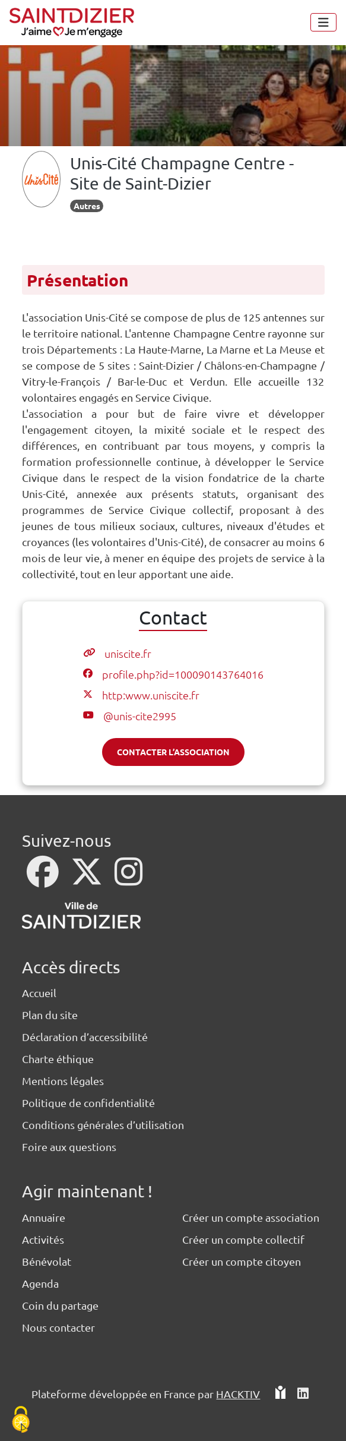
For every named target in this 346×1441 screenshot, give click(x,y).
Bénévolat (46, 1261)
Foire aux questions (69, 1146)
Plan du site (50, 1014)
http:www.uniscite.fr (150, 695)
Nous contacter (58, 1327)
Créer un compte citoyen (241, 1261)
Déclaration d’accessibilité (85, 1036)
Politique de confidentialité (88, 1102)
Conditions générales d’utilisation (103, 1124)
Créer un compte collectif (243, 1239)
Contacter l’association (173, 751)
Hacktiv (238, 1394)
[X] (88, 879)
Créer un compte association (250, 1217)
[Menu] (323, 22)
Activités (43, 1239)
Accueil (39, 992)
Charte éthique (58, 1058)
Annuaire (43, 1217)
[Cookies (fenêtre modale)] (21, 1420)
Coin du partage (60, 1305)
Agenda (40, 1283)
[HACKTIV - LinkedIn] (303, 1398)
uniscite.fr (127, 653)
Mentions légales (63, 1080)
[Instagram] (128, 879)
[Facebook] (44, 879)
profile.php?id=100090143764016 (183, 674)
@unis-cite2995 (139, 716)
